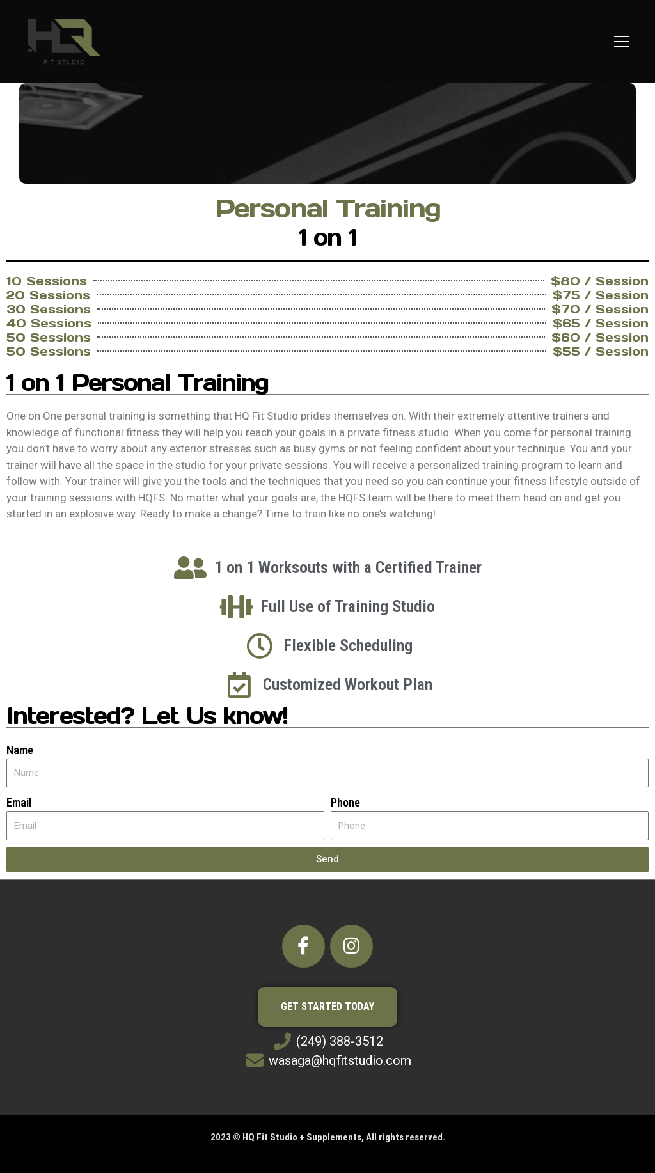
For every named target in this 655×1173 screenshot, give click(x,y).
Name (19, 750)
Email (18, 802)
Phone (345, 802)
